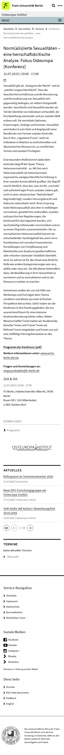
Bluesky (12, 656)
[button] (6, 528)
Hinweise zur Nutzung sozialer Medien (20, 669)
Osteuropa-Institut (14, 14)
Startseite (8, 28)
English (10, 703)
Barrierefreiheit (14, 612)
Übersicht (11, 557)
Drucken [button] (10, 687)
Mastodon (13, 661)
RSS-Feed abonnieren (17, 692)
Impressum (12, 601)
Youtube (12, 645)
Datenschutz (12, 606)
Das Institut (24, 28)
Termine (39, 28)
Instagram (13, 650)
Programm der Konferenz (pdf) (22, 347)
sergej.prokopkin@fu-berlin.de (21, 370)
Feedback (11, 698)
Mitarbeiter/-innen (15, 617)
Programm (13, 430)
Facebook (13, 639)
